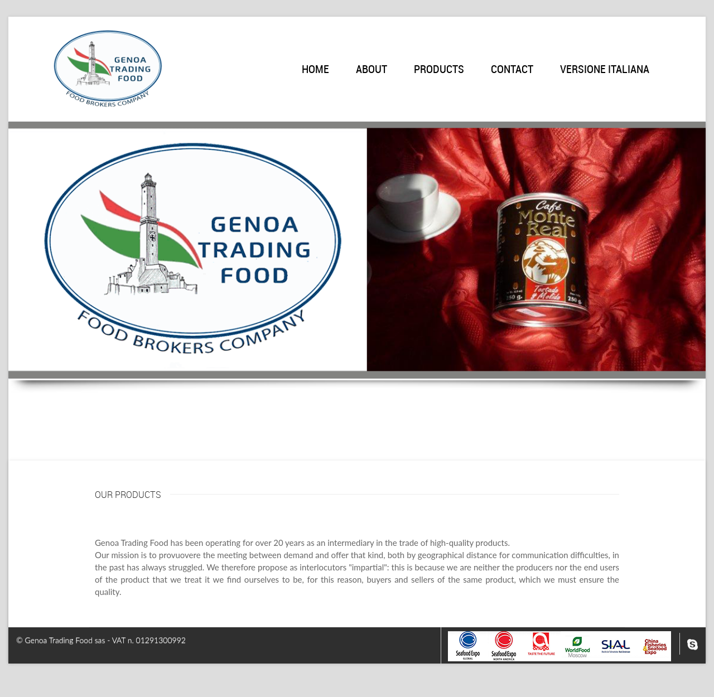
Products (439, 70)
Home (315, 70)
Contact (512, 70)
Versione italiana (604, 70)
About (371, 70)
